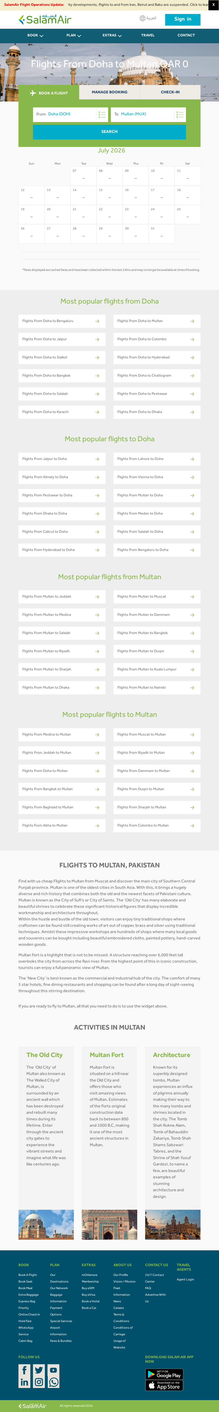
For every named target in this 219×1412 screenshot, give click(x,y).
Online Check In (29, 1315)
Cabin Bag (25, 1341)
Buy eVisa (88, 1295)
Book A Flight (27, 1275)
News (117, 1301)
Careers (118, 1308)
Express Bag (26, 1301)
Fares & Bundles (61, 1341)
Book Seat (25, 1282)
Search (109, 132)
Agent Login (185, 1279)
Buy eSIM (88, 1288)
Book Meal (25, 1288)
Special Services (61, 1321)
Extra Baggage (28, 1295)
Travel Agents (148, 38)
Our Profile (120, 1275)
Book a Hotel (90, 1301)
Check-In (170, 93)
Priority (23, 1308)
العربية (148, 18)
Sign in (182, 19)
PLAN (71, 36)
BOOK (32, 36)
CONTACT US (186, 38)
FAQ (148, 1288)
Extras (109, 36)
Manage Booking (109, 93)
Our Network (59, 1288)
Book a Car (89, 1308)
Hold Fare (24, 1321)
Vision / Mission (124, 1282)
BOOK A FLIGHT (49, 93)
